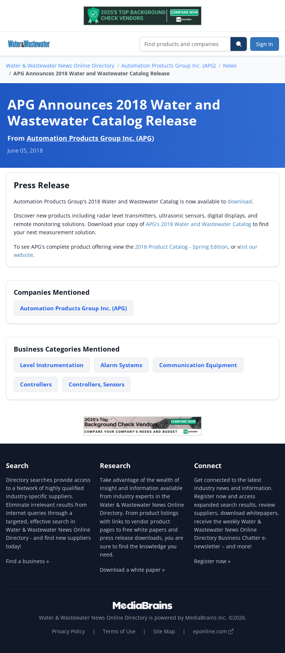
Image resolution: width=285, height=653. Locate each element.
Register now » (212, 561)
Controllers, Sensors (96, 384)
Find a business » (27, 561)
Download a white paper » (132, 569)
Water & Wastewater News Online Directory (60, 65)
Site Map (164, 631)
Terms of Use (119, 631)
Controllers (36, 384)
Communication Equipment (198, 365)
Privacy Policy (68, 631)
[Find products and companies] (185, 44)
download (239, 201)
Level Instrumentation (51, 365)
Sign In (264, 44)
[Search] (238, 44)
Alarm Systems (121, 365)
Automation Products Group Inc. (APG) (168, 65)
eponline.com (213, 631)
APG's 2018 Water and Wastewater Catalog (198, 224)
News (230, 65)
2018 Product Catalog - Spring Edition (181, 246)
